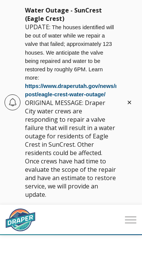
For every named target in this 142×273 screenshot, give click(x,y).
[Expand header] (130, 220)
